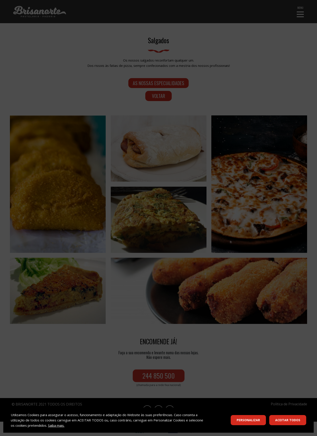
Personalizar (248, 420)
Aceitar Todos (287, 420)
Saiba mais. (56, 425)
